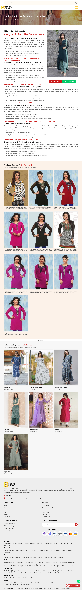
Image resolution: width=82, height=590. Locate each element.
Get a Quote (55, 81)
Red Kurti (6, 562)
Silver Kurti (46, 566)
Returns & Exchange (9, 526)
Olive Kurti (25, 566)
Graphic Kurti (70, 583)
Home (5, 19)
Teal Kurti (56, 564)
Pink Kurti (47, 562)
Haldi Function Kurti (30, 573)
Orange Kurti (55, 562)
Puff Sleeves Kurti (8, 552)
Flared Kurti (52, 583)
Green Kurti (20, 562)
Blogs (5, 510)
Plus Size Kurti (22, 583)
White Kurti (18, 564)
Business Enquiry (72, 585)
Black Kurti (41, 562)
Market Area (7, 517)
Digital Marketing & (57, 588)
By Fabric (12, 19)
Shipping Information (9, 524)
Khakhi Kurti (54, 566)
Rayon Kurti (7, 545)
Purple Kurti (27, 562)
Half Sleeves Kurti (44, 550)
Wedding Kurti (25, 571)
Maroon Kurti (26, 564)
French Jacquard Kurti (47, 510)
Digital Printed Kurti (38, 557)
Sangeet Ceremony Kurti (42, 573)
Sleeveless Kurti (24, 550)
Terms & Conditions (9, 528)
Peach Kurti (64, 564)
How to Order (7, 530)
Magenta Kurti (71, 562)
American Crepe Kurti (47, 508)
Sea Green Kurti (71, 566)
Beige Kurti (32, 566)
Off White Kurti (17, 566)
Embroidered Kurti (16, 557)
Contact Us (7, 512)
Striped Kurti (16, 585)
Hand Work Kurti (58, 557)
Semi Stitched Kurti (19, 578)
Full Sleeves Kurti (33, 550)
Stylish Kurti (62, 573)
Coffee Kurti (71, 564)
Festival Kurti (7, 571)
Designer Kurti (54, 573)
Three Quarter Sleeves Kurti (11, 550)
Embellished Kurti (27, 557)
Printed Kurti (7, 557)
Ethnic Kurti (7, 573)
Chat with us (69, 81)
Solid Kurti (6, 583)
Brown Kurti (63, 562)
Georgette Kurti (46, 517)
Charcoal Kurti (61, 566)
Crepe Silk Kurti (46, 514)
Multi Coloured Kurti (9, 564)
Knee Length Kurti (60, 583)
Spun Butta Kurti (67, 543)
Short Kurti (38, 583)
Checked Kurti (7, 585)
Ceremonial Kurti (42, 571)
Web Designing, (48, 588)
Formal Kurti (51, 571)
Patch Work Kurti (48, 557)
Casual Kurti (33, 571)
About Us (6, 508)
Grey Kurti (33, 564)
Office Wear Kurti (69, 571)
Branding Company (66, 588)
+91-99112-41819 (10, 495)
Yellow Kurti (34, 562)
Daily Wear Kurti (59, 571)
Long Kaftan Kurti (25, 585)
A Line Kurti (31, 583)
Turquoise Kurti (8, 566)
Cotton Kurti (45, 505)
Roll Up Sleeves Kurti (67, 550)
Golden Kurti (39, 566)
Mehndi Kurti (49, 564)
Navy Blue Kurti (41, 564)
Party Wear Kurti (16, 571)
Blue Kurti (12, 562)
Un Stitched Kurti (29, 578)
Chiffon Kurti (45, 512)
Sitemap (6, 514)
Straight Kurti (14, 583)
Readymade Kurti (8, 578)
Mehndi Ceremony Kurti (17, 573)
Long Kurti (44, 583)
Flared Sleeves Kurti (55, 550)
